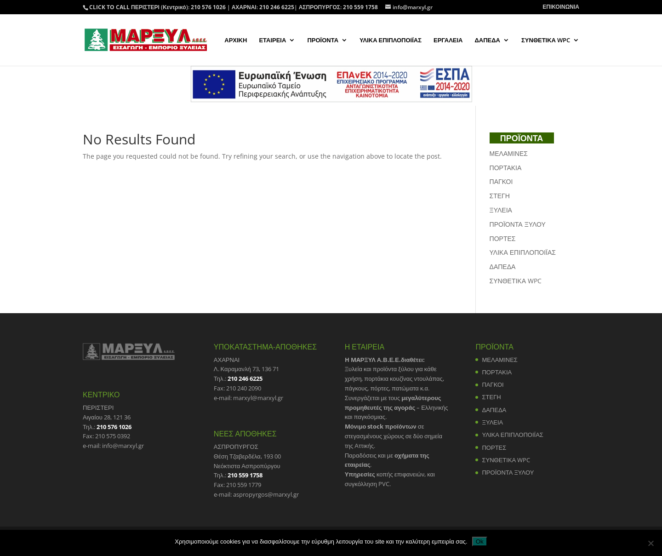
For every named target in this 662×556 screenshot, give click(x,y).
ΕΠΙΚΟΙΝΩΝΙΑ (560, 7)
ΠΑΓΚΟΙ (501, 181)
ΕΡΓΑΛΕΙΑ (448, 40)
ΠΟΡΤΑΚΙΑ (506, 167)
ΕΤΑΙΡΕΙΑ (272, 40)
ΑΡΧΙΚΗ (235, 40)
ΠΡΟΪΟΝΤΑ (322, 40)
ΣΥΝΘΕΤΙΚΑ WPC (545, 40)
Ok (480, 541)
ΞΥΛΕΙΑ (501, 210)
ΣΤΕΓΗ (500, 195)
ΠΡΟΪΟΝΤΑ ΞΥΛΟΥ (518, 224)
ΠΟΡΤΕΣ (503, 238)
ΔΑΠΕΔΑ (487, 40)
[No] (650, 543)
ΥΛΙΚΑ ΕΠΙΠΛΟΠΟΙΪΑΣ (391, 40)
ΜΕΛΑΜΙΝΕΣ (509, 153)
